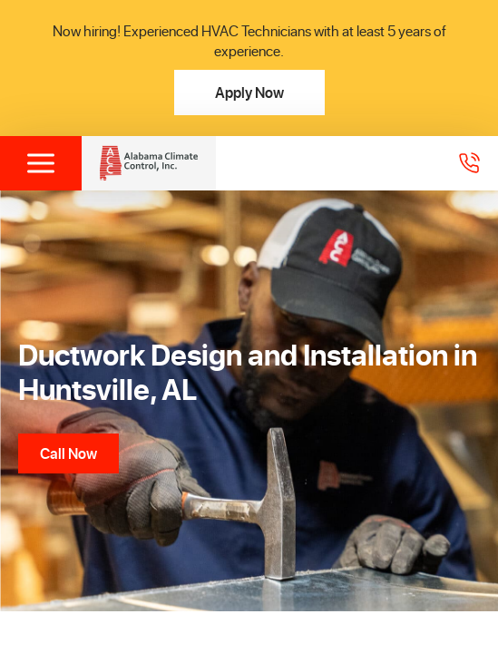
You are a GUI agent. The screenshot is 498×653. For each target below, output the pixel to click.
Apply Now (249, 92)
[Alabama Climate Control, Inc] (149, 163)
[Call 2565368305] (469, 163)
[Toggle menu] (41, 163)
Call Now (68, 453)
